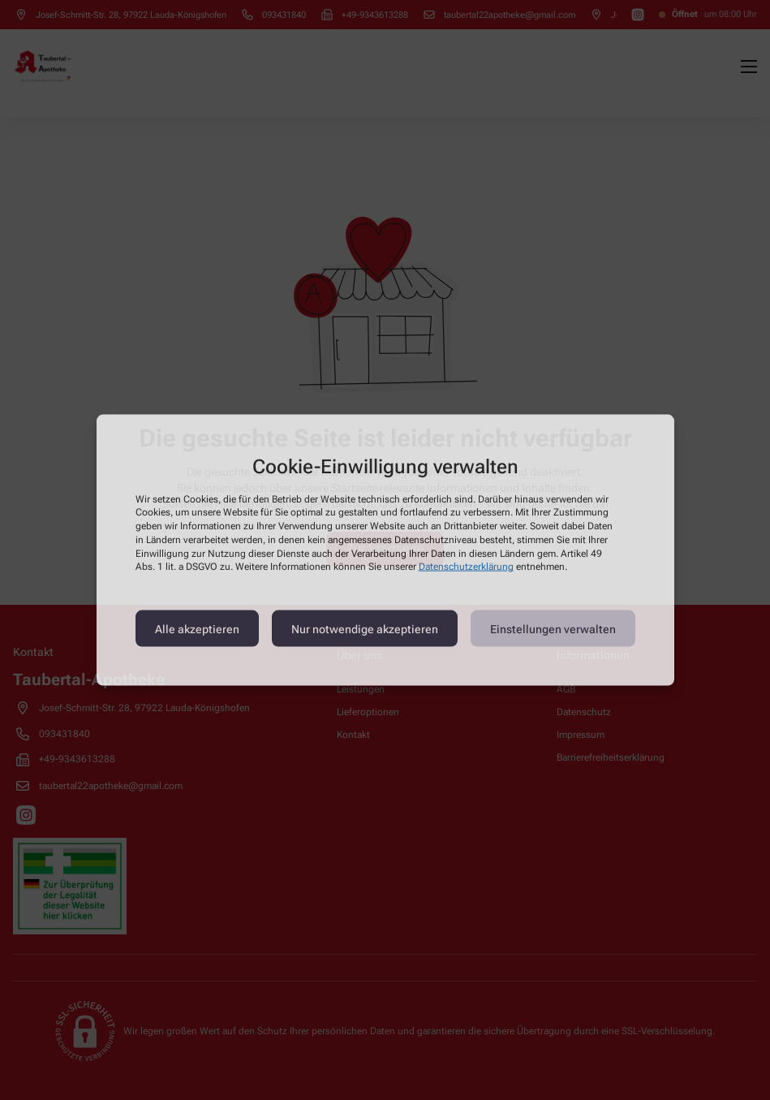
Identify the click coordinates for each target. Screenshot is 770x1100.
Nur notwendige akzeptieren (364, 628)
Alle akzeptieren (197, 628)
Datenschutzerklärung (466, 566)
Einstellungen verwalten (553, 628)
